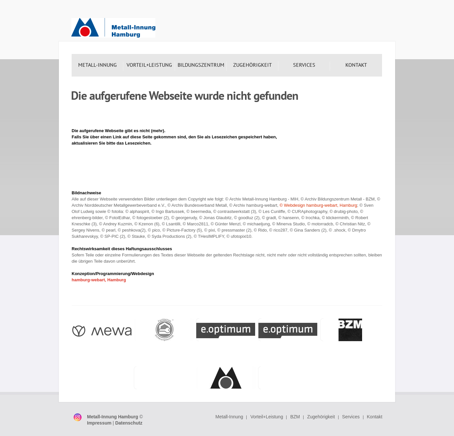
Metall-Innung (229, 416)
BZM (295, 416)
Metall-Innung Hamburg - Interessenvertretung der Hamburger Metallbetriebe (113, 28)
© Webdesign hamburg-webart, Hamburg (318, 205)
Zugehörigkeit (321, 416)
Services (351, 416)
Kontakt (374, 416)
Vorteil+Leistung (266, 416)
